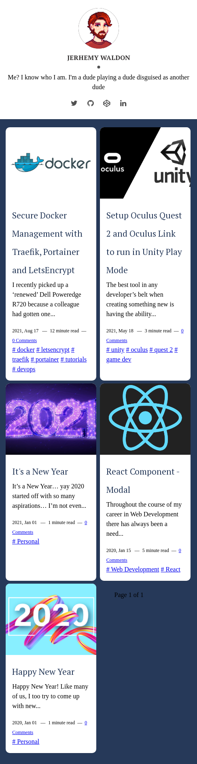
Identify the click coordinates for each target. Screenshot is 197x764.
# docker (23, 349)
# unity (115, 349)
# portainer (45, 359)
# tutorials (74, 359)
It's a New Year (40, 471)
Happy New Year (43, 671)
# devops (23, 369)
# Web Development (132, 569)
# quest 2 (161, 349)
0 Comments (24, 340)
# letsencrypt (53, 349)
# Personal (25, 541)
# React (170, 569)
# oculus (137, 349)
